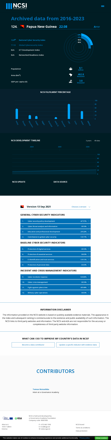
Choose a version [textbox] (79, 206)
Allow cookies (101, 438)
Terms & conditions (83, 428)
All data (97, 140)
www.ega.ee (45, 429)
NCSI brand (80, 424)
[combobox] (81, 206)
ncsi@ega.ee (45, 427)
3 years (88, 140)
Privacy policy (84, 438)
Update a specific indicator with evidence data (78, 345)
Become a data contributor (33, 345)
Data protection (81, 431)
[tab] (55, 221)
